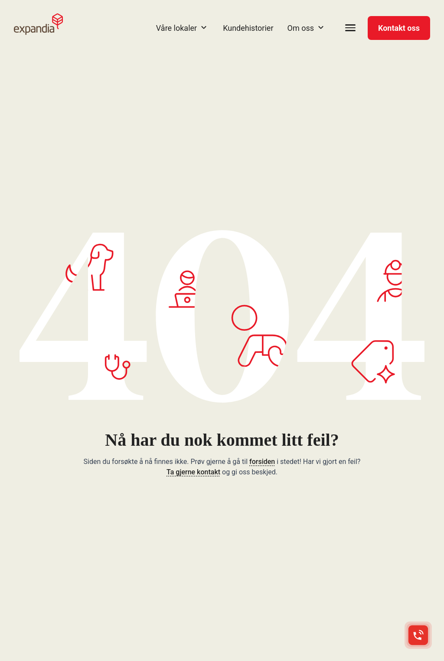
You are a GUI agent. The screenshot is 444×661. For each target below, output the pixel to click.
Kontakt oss (399, 28)
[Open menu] (350, 27)
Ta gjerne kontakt (193, 472)
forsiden (262, 461)
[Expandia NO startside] (38, 24)
